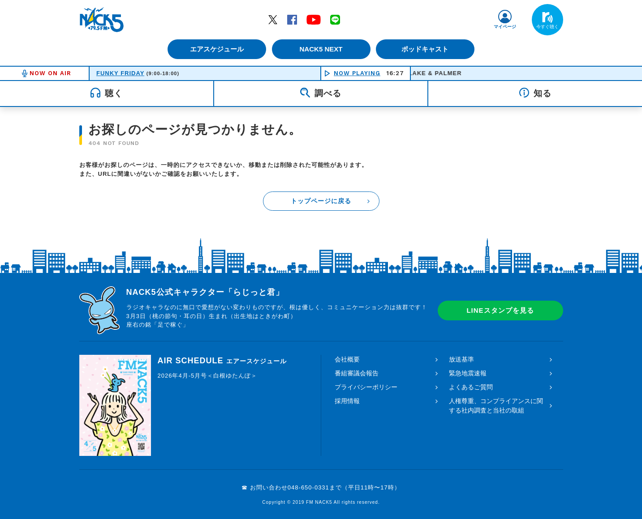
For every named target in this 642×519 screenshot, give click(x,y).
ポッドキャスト (426, 49)
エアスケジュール (216, 49)
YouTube (313, 19)
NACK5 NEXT (320, 49)
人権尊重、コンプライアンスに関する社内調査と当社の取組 (496, 405)
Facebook (292, 19)
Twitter (272, 19)
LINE (335, 19)
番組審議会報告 (357, 373)
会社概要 (347, 359)
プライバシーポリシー (366, 387)
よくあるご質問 (471, 387)
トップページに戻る (321, 200)
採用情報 (347, 400)
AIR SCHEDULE (222, 360)
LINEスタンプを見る (500, 310)
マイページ (505, 26)
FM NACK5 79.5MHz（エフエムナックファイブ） (101, 20)
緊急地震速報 (468, 373)
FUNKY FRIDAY (120, 73)
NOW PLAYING (357, 73)
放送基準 (461, 359)
